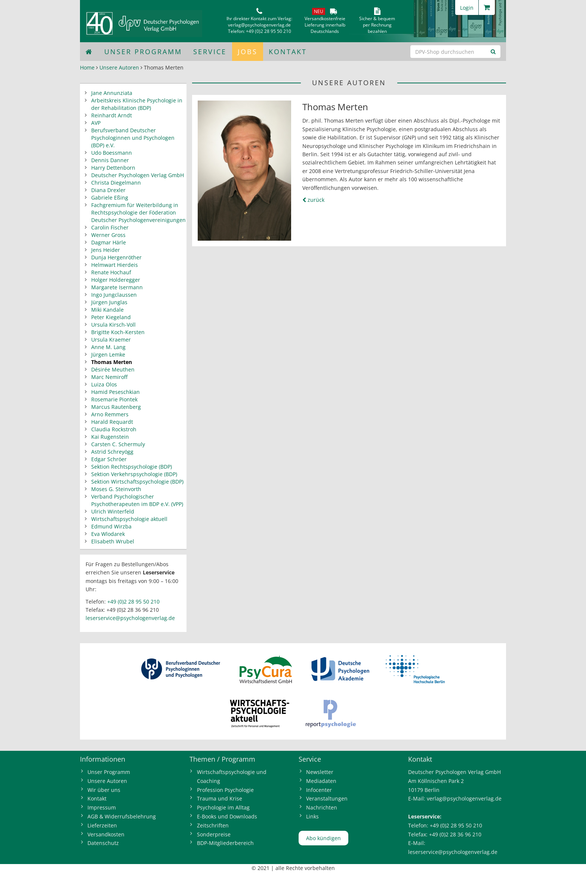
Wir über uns (103, 789)
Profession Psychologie (225, 789)
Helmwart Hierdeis (114, 264)
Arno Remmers (110, 414)
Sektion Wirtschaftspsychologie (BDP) (137, 481)
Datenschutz (103, 842)
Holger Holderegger (115, 279)
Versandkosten (105, 834)
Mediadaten (321, 780)
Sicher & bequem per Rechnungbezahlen (377, 24)
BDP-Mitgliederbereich (225, 842)
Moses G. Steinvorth (116, 489)
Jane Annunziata (111, 92)
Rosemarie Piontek (114, 399)
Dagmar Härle (108, 242)
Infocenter (319, 789)
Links (312, 816)
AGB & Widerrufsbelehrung (121, 816)
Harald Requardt (112, 421)
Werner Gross (108, 234)
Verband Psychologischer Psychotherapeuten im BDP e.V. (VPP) (137, 500)
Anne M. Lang (108, 347)
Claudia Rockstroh (113, 429)
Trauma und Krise (219, 798)
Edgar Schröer (109, 459)
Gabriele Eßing (109, 197)
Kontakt (288, 51)
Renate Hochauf (111, 272)
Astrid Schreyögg (112, 451)
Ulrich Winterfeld (112, 511)
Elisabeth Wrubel (112, 541)
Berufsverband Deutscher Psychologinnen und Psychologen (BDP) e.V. (133, 138)
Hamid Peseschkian (115, 391)
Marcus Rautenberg (116, 406)
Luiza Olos (104, 384)
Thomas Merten (111, 361)
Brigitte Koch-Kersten (118, 332)
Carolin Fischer (110, 227)
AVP (96, 122)
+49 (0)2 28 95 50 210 (268, 31)
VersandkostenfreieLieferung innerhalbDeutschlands (325, 24)
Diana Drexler (108, 190)
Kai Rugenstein (110, 436)
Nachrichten (321, 807)
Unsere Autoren (119, 67)
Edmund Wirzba (111, 526)
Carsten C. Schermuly (118, 444)
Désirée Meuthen (113, 369)
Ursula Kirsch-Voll (113, 324)
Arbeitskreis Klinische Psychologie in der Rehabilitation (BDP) (136, 104)
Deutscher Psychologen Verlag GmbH (137, 175)
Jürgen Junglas (109, 302)
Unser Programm (143, 51)
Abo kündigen (323, 838)
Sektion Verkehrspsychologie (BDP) (134, 474)
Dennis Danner (110, 160)
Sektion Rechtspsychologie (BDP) (131, 466)
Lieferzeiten (102, 825)
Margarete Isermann (117, 287)
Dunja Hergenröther (116, 257)
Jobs (247, 51)
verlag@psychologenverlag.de (259, 25)
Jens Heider (105, 249)
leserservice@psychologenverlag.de (130, 617)
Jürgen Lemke (108, 354)
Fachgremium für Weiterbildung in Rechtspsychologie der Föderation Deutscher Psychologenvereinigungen (138, 212)
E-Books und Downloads (227, 816)
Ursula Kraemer (111, 339)
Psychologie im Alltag (223, 807)
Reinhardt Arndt (111, 115)
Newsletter (319, 771)
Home (87, 67)
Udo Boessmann (111, 152)
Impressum (101, 807)
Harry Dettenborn (113, 167)
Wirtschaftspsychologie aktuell (129, 518)
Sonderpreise (214, 834)
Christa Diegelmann (116, 182)
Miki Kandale (107, 309)
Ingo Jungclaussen (114, 294)
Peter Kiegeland (111, 317)
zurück (313, 199)
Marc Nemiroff (109, 376)
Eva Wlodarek (108, 533)
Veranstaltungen (327, 798)
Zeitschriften (213, 825)
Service (209, 51)
